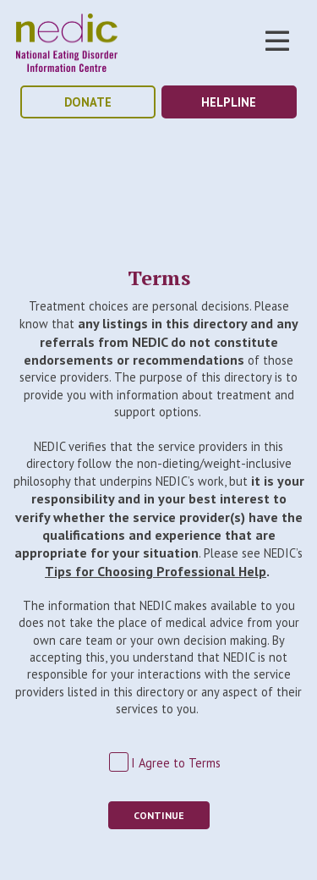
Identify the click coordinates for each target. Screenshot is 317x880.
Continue (159, 815)
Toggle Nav (277, 40)
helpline (228, 102)
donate (88, 102)
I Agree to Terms (176, 763)
